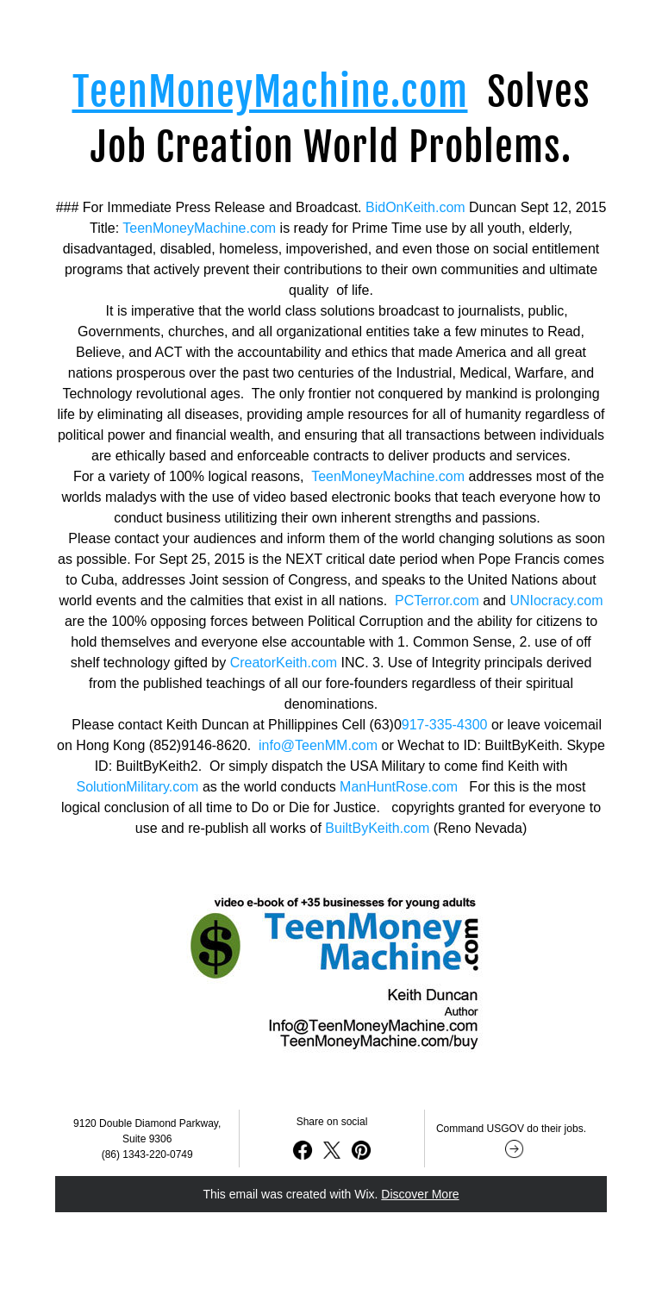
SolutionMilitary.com (137, 786)
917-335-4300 (445, 724)
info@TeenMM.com (318, 745)
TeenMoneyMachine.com (199, 228)
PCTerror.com (437, 600)
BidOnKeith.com (415, 207)
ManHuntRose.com (399, 786)
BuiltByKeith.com (377, 828)
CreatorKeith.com (284, 662)
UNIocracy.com (556, 600)
